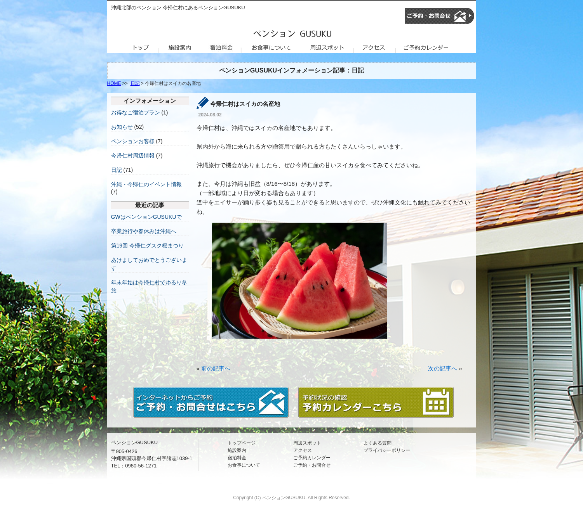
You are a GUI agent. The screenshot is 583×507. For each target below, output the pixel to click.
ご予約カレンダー (312, 457)
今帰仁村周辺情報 (133, 155)
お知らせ (122, 127)
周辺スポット (307, 443)
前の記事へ (215, 368)
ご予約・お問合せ (312, 465)
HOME (114, 83)
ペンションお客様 (133, 141)
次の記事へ (442, 368)
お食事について (244, 465)
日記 (135, 83)
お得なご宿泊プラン (135, 112)
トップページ (242, 443)
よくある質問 (378, 443)
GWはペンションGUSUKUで (146, 217)
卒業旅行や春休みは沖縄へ (143, 231)
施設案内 (237, 450)
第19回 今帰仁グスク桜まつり (147, 245)
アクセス (302, 450)
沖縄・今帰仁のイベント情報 (146, 184)
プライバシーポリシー (387, 450)
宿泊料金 (237, 457)
